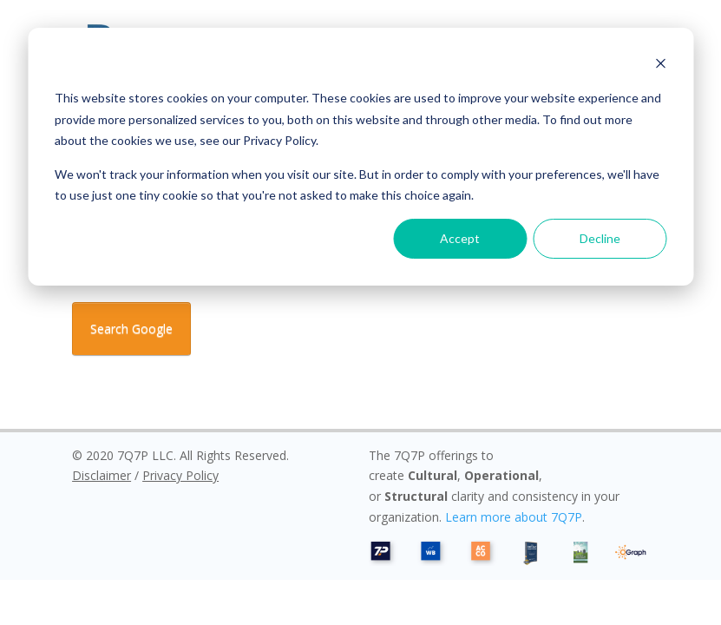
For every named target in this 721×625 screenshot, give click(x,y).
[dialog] (360, 157)
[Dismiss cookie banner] (660, 65)
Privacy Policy (180, 475)
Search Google (131, 328)
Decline (600, 238)
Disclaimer (101, 475)
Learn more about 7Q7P (513, 517)
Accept (460, 238)
